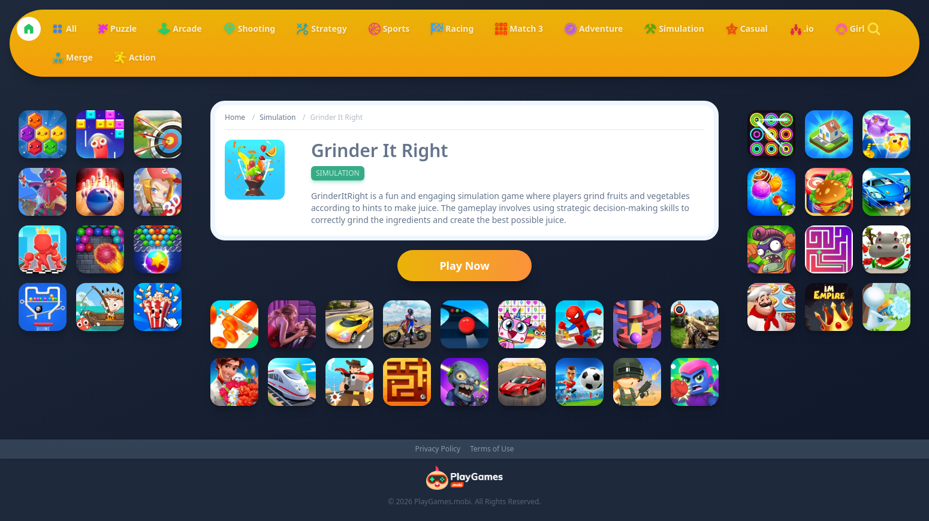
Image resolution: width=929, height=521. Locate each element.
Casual (747, 29)
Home (235, 117)
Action (135, 58)
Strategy (321, 29)
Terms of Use (492, 449)
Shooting (250, 29)
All (64, 29)
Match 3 (519, 29)
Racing (452, 29)
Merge (72, 58)
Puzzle (117, 28)
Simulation (674, 29)
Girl (850, 29)
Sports (389, 29)
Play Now (464, 265)
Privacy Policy (437, 449)
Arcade (179, 29)
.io (801, 29)
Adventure (594, 29)
